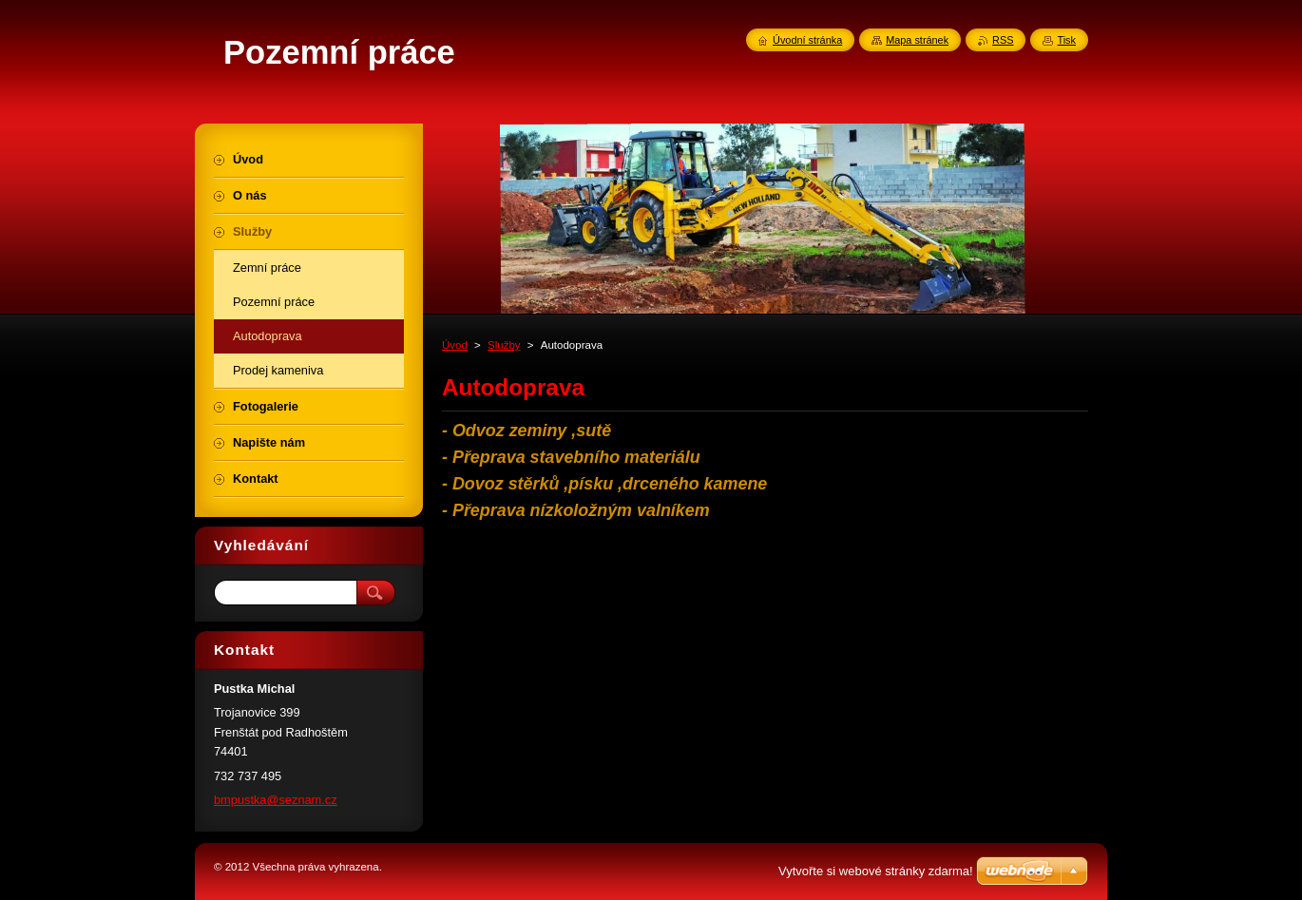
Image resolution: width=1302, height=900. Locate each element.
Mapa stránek (917, 40)
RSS (1002, 40)
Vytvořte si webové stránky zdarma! (875, 871)
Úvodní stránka (807, 40)
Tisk (1066, 40)
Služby (504, 345)
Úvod (455, 345)
